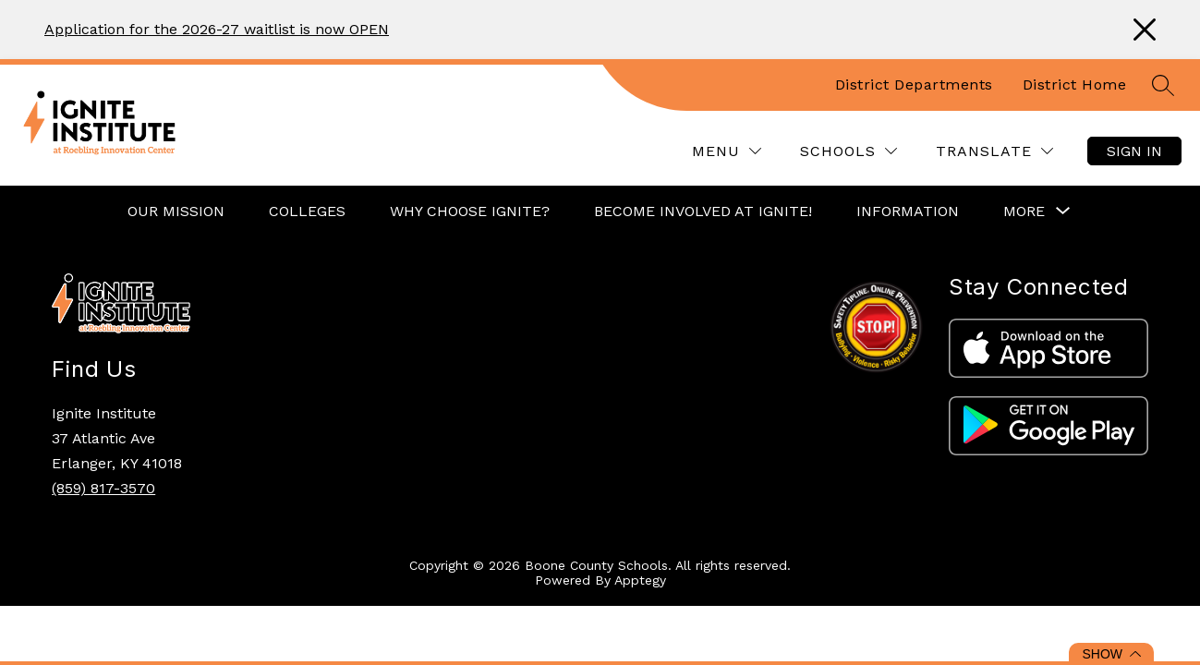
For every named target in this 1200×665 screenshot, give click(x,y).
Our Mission (175, 211)
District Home (1075, 84)
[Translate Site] (994, 151)
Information (907, 211)
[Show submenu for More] (1024, 211)
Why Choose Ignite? (470, 211)
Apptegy (640, 580)
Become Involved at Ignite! (703, 211)
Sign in (1134, 151)
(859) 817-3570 (103, 488)
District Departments (914, 84)
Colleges (307, 211)
